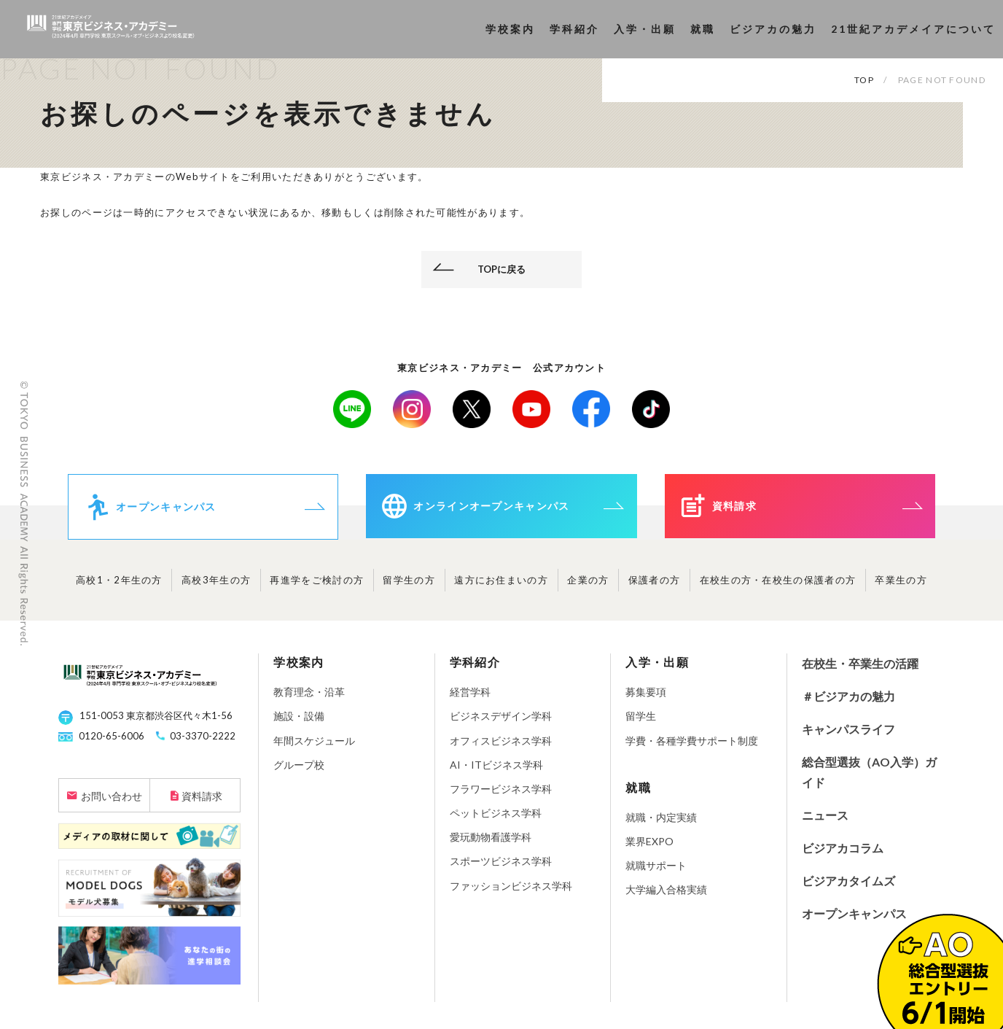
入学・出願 (645, 29)
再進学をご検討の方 (317, 587)
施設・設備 (298, 723)
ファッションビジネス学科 (511, 893)
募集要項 (645, 699)
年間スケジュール (314, 747)
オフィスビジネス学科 (501, 747)
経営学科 (470, 699)
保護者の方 (654, 587)
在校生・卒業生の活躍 (860, 670)
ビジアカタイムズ (848, 888)
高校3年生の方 (216, 587)
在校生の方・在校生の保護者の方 (778, 587)
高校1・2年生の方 (119, 587)
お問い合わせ (111, 803)
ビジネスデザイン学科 (501, 723)
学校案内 (510, 29)
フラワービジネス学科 (501, 796)
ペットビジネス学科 (496, 820)
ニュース (825, 822)
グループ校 (298, 772)
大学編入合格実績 (666, 896)
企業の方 (588, 587)
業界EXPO (649, 848)
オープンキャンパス (854, 920)
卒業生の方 (901, 587)
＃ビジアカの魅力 (848, 703)
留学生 (640, 723)
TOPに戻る (501, 269)
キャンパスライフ (848, 736)
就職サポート (656, 872)
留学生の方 (409, 587)
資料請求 (202, 803)
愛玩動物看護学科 (490, 844)
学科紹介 (574, 29)
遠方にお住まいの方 (501, 587)
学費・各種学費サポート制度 (691, 747)
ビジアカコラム (842, 855)
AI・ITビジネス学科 (496, 772)
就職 (702, 29)
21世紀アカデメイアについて (913, 29)
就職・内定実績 (661, 824)
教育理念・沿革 (309, 699)
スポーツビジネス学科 (501, 868)
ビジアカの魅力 (773, 29)
